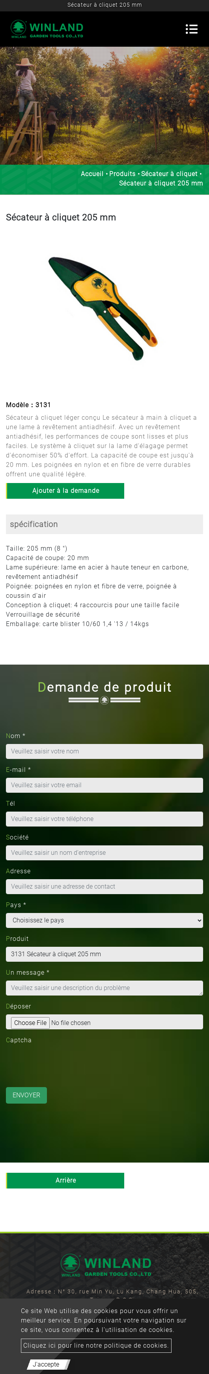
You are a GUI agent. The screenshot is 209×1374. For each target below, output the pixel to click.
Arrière (66, 1180)
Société (17, 837)
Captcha (19, 1040)
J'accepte (46, 1364)
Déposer (18, 1006)
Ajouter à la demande (65, 490)
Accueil (92, 174)
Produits (122, 174)
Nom (16, 736)
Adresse (18, 871)
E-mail (18, 769)
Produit (17, 938)
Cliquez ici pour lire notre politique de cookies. (96, 1345)
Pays (16, 905)
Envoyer (26, 1095)
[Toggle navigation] (192, 29)
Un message (28, 972)
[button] (13, 312)
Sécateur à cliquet (169, 174)
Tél (10, 803)
